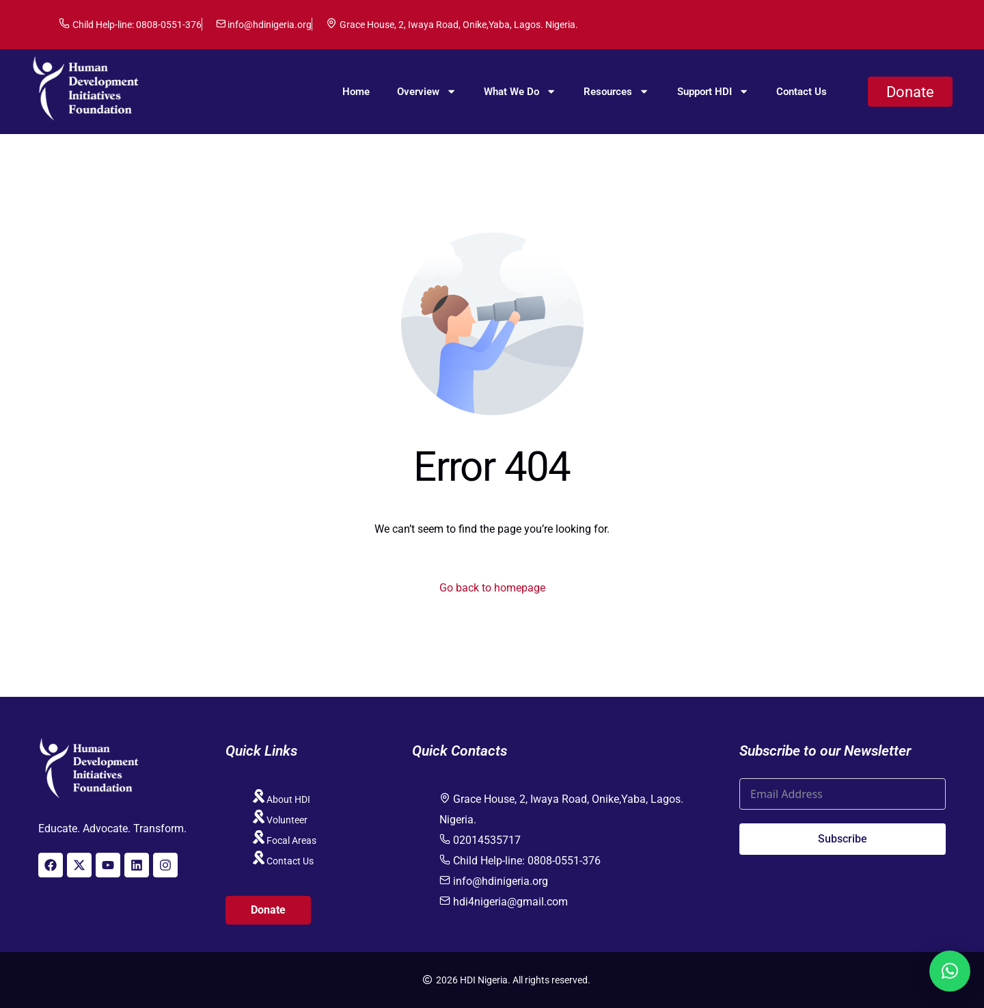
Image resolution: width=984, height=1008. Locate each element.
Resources (616, 91)
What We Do (520, 91)
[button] (949, 971)
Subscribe (842, 838)
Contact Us (801, 91)
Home (356, 91)
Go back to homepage (492, 587)
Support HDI (713, 91)
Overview (426, 91)
